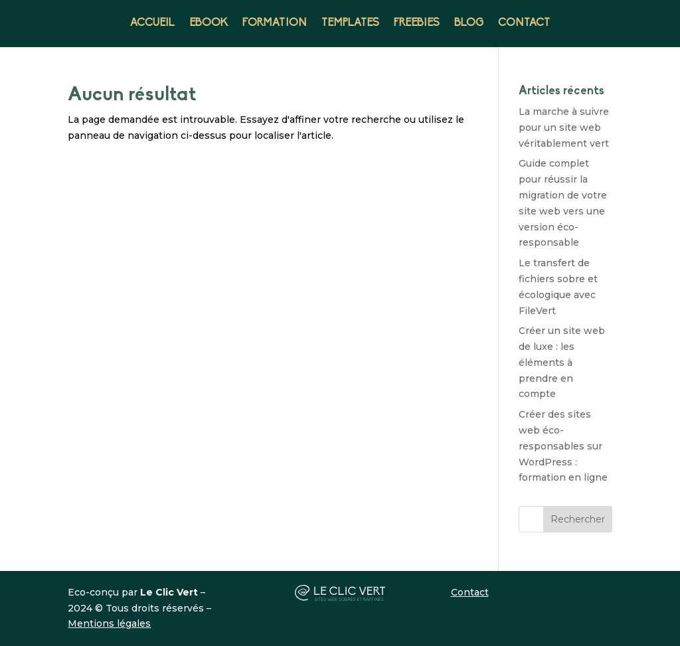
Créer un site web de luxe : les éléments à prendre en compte (562, 362)
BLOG (468, 24)
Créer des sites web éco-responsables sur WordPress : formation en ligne (563, 445)
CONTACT (524, 24)
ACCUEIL (152, 24)
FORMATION (274, 24)
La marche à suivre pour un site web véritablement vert (564, 127)
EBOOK (208, 24)
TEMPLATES (350, 24)
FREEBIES (417, 24)
